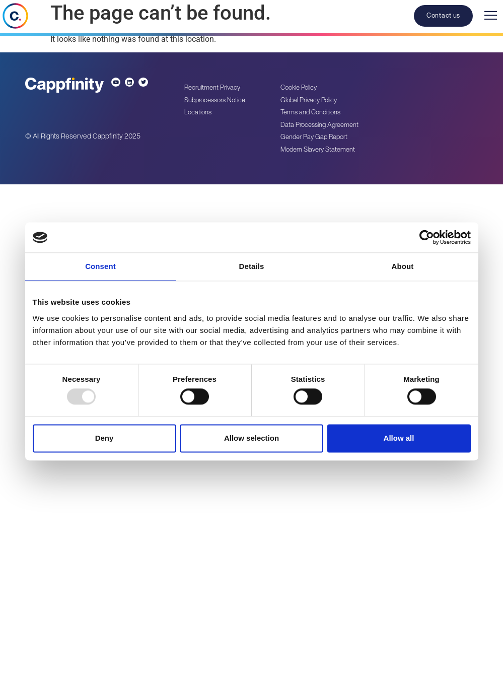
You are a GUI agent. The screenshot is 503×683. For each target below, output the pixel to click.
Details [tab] (251, 266)
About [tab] (403, 266)
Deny (104, 438)
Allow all (399, 438)
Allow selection (251, 438)
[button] (490, 17)
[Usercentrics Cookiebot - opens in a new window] (427, 237)
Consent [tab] (100, 266)
